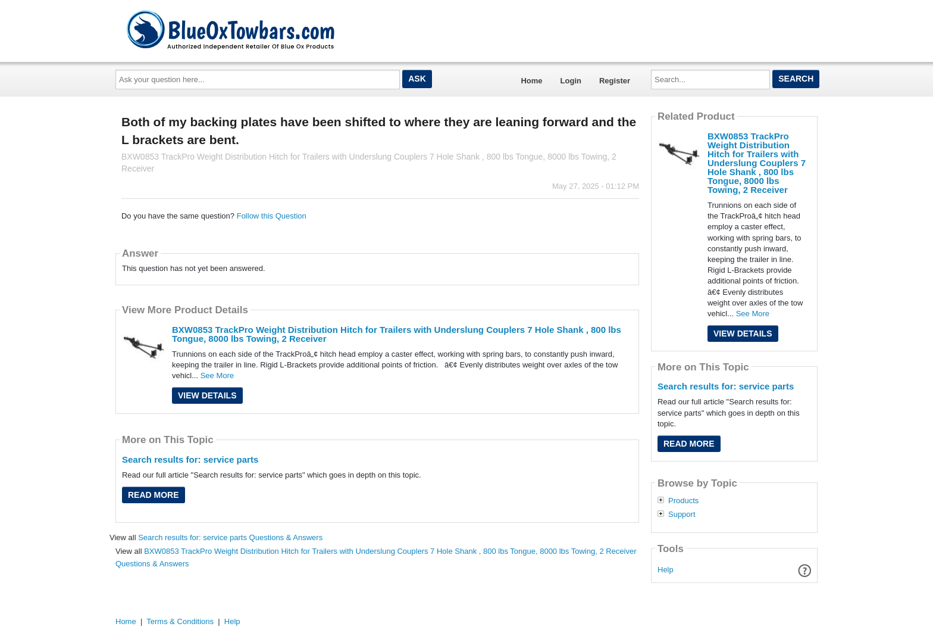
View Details (207, 395)
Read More (153, 495)
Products (683, 501)
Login (571, 80)
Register (614, 80)
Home (531, 80)
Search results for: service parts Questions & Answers (230, 537)
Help (666, 569)
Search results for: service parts (190, 459)
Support (682, 514)
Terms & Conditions (180, 621)
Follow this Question (271, 215)
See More (217, 375)
